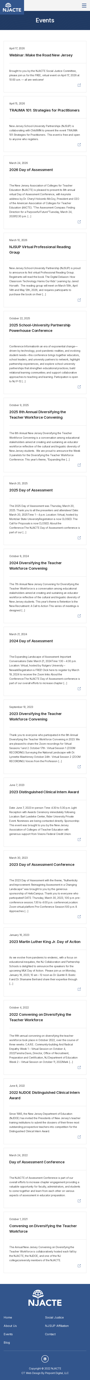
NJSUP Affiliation (57, 1326)
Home (8, 1317)
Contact (50, 1334)
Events (8, 1334)
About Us (10, 1326)
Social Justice (54, 1317)
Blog (7, 1342)
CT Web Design (31, 1373)
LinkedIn (45, 1359)
